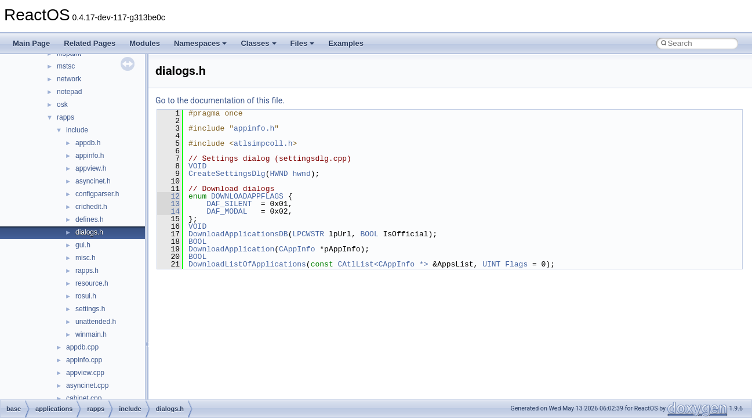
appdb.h (87, 143)
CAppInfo (297, 249)
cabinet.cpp (83, 398)
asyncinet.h (93, 181)
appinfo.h (89, 156)
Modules (144, 43)
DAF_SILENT (229, 204)
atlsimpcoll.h (263, 143)
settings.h (90, 309)
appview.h (90, 168)
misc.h (85, 258)
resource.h (91, 283)
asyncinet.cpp (87, 385)
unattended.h (95, 322)
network (69, 79)
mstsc (66, 66)
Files (302, 43)
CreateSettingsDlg (227, 173)
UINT (491, 264)
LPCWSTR (308, 234)
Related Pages (89, 43)
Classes (258, 43)
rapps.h (87, 270)
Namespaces (200, 43)
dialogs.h (89, 232)
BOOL (369, 234)
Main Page (31, 43)
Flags (516, 264)
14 (168, 211)
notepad (69, 92)
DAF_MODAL (226, 211)
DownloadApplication (231, 249)
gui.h (82, 245)
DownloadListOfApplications (247, 264)
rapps (65, 117)
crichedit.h (91, 207)
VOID (197, 166)
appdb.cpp (82, 347)
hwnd (301, 173)
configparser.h (97, 194)
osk (62, 104)
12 (168, 196)
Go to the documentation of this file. (220, 100)
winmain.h (91, 334)
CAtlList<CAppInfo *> (382, 264)
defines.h (89, 219)
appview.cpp (85, 373)
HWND (279, 173)
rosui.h (85, 296)
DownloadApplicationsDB (238, 234)
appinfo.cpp (84, 360)
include (77, 130)
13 (168, 204)
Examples (346, 43)
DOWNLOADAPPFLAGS (247, 196)
